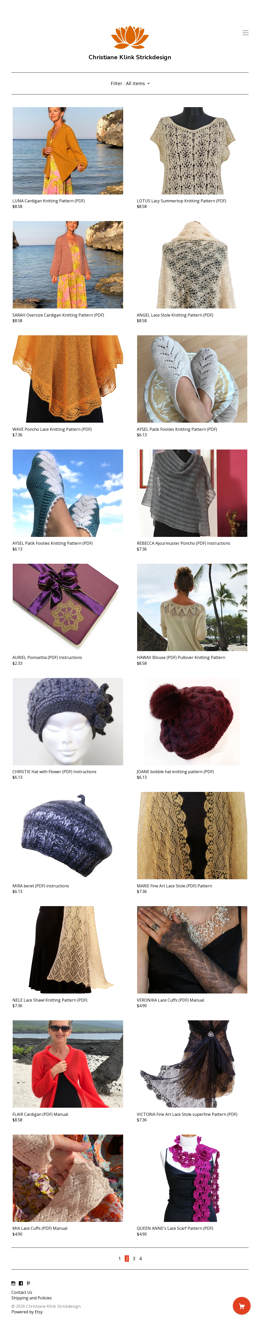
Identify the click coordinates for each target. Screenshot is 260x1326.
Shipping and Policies (31, 1298)
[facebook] (21, 1283)
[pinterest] (28, 1283)
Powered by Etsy (27, 1312)
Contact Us (21, 1292)
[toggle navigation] (245, 32)
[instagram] (13, 1283)
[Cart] (242, 1306)
